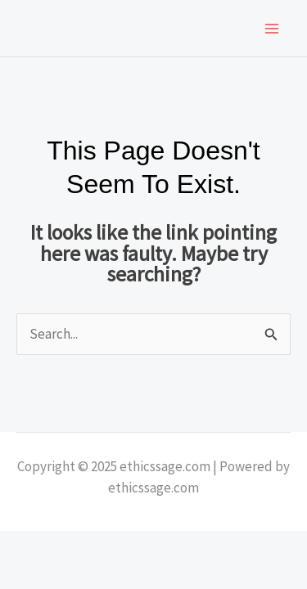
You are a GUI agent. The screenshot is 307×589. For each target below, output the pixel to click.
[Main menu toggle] (272, 28)
